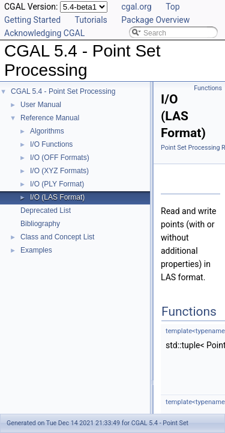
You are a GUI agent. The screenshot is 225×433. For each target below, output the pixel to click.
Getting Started (32, 20)
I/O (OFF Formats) (59, 157)
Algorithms (47, 131)
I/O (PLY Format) (57, 184)
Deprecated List (45, 210)
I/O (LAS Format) (57, 197)
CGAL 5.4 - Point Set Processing (63, 91)
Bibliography (40, 224)
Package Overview (155, 20)
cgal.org (136, 6)
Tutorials (91, 20)
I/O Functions (51, 144)
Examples (36, 250)
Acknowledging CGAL (44, 33)
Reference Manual (49, 118)
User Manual (40, 104)
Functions (208, 88)
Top (173, 6)
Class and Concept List (57, 237)
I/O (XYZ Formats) (59, 171)
